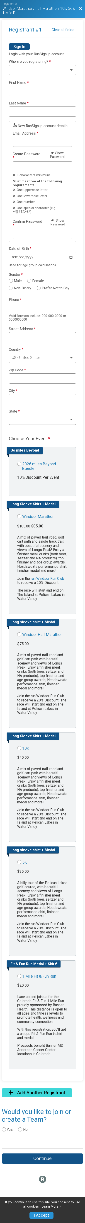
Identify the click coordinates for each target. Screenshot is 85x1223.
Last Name (19, 103)
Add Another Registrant (37, 1092)
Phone (15, 300)
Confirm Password (27, 223)
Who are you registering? (30, 62)
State (14, 411)
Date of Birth (20, 249)
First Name (19, 83)
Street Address (22, 329)
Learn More (50, 1206)
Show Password (57, 155)
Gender (16, 275)
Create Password (26, 156)
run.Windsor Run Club (47, 578)
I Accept (41, 1215)
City (13, 391)
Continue (42, 1158)
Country (16, 350)
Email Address (25, 133)
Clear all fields (63, 30)
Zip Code (17, 370)
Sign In (19, 46)
